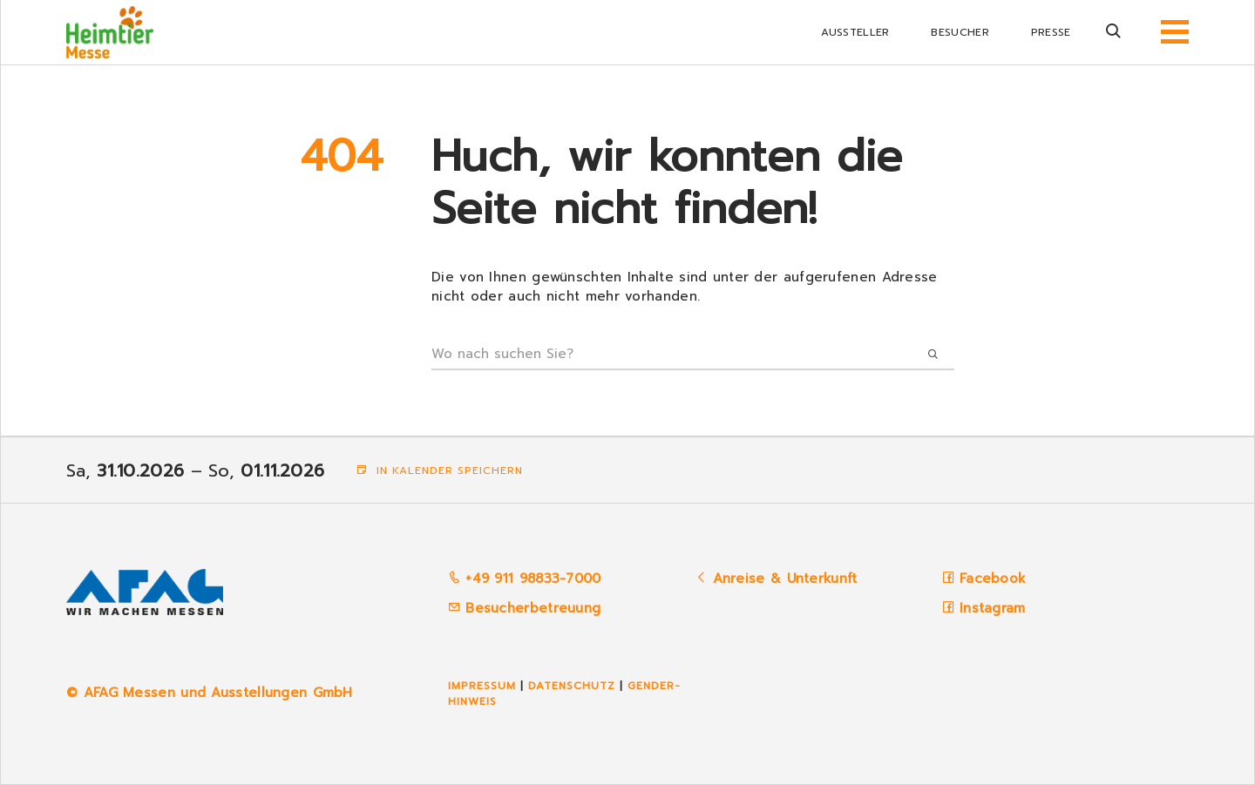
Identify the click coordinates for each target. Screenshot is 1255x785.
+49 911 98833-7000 (524, 578)
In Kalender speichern (439, 470)
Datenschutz (571, 686)
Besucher (959, 32)
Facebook (993, 578)
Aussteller (855, 32)
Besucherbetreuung (524, 608)
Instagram (993, 608)
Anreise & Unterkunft (785, 578)
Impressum (482, 686)
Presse (1051, 32)
